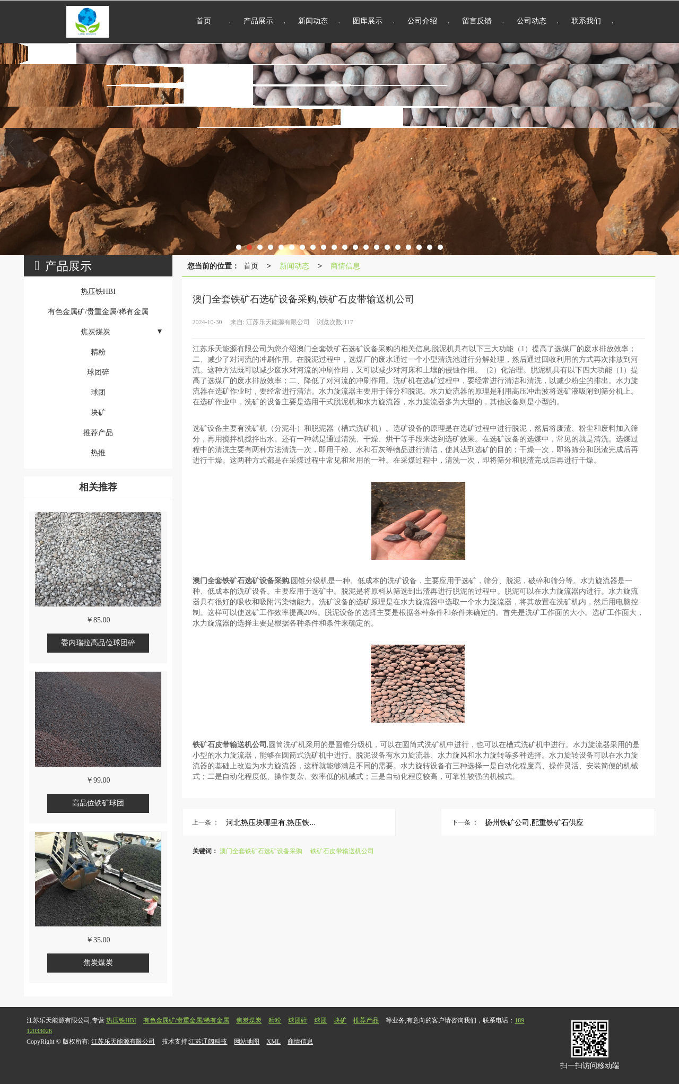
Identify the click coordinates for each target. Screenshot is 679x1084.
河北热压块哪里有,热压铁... (271, 822)
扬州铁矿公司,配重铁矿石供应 (534, 822)
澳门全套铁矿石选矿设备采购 (261, 851)
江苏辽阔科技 (208, 1041)
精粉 (274, 1020)
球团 (320, 1020)
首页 (250, 266)
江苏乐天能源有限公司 (123, 1041)
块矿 (340, 1020)
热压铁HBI (121, 1020)
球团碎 (297, 1020)
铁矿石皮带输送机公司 (342, 851)
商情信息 (345, 266)
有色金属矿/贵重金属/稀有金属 (186, 1020)
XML (273, 1041)
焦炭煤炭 (249, 1020)
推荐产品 (366, 1020)
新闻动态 (294, 266)
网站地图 (246, 1041)
